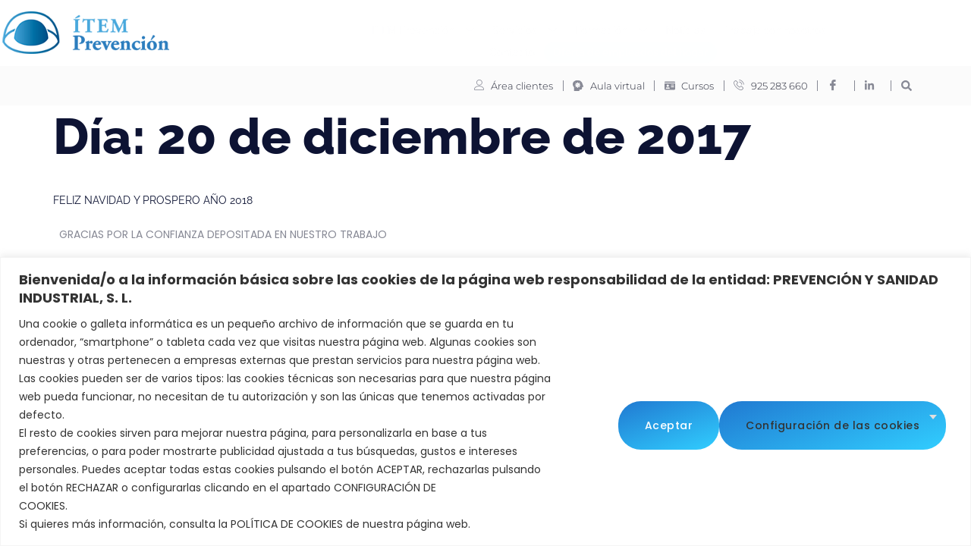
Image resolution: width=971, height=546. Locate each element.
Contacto (752, 28)
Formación (496, 28)
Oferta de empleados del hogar (516, 50)
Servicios (410, 28)
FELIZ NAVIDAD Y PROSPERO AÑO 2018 (153, 199)
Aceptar (902, 423)
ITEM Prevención (308, 28)
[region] (485, 401)
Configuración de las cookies (732, 423)
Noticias (571, 28)
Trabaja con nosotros (660, 28)
